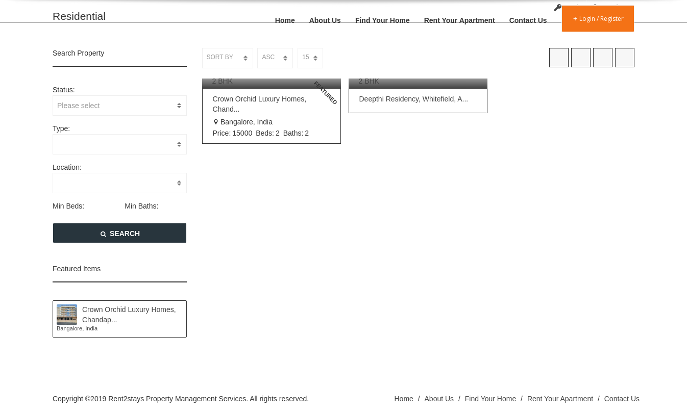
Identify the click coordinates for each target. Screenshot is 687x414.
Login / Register (598, 18)
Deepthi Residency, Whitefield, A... (414, 99)
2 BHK (222, 81)
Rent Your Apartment (459, 20)
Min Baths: (141, 206)
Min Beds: (68, 206)
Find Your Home (382, 20)
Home (285, 20)
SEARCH (119, 233)
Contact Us (528, 20)
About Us (325, 20)
